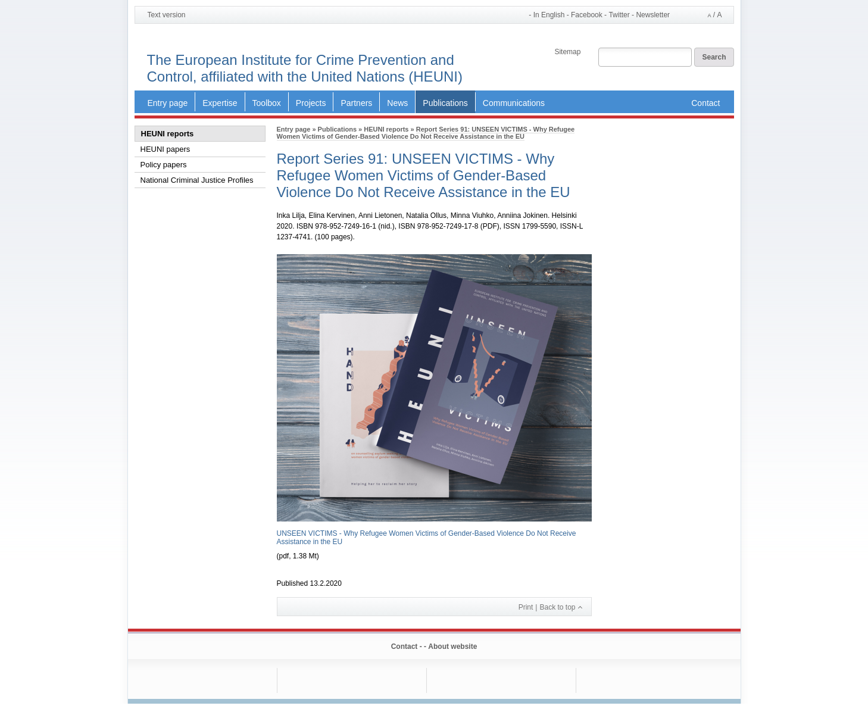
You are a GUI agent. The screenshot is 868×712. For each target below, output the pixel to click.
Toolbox (266, 103)
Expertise (219, 103)
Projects (311, 103)
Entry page (168, 103)
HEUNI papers (165, 149)
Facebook (586, 15)
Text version (167, 15)
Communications (514, 103)
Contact (705, 103)
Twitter (618, 15)
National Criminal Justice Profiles (197, 180)
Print (526, 607)
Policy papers (163, 164)
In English (549, 15)
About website (452, 646)
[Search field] (645, 57)
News (397, 103)
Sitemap (567, 52)
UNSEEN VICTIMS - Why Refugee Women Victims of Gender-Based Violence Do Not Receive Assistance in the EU (426, 537)
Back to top (557, 607)
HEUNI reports (167, 133)
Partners (356, 103)
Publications (445, 103)
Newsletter (653, 15)
